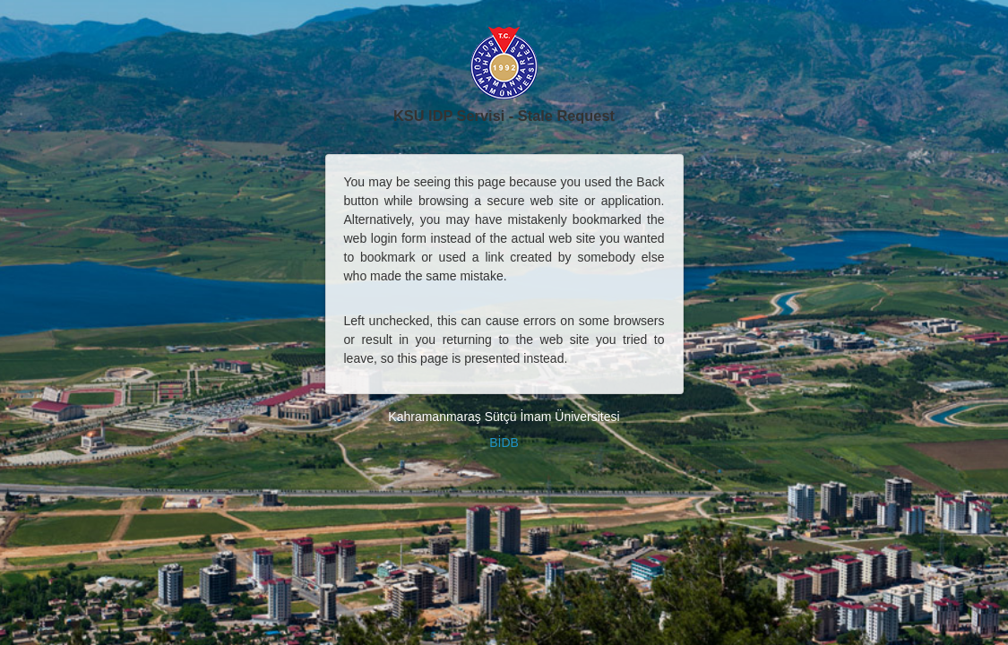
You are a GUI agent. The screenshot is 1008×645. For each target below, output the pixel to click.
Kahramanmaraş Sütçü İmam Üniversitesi (503, 416)
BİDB (504, 442)
